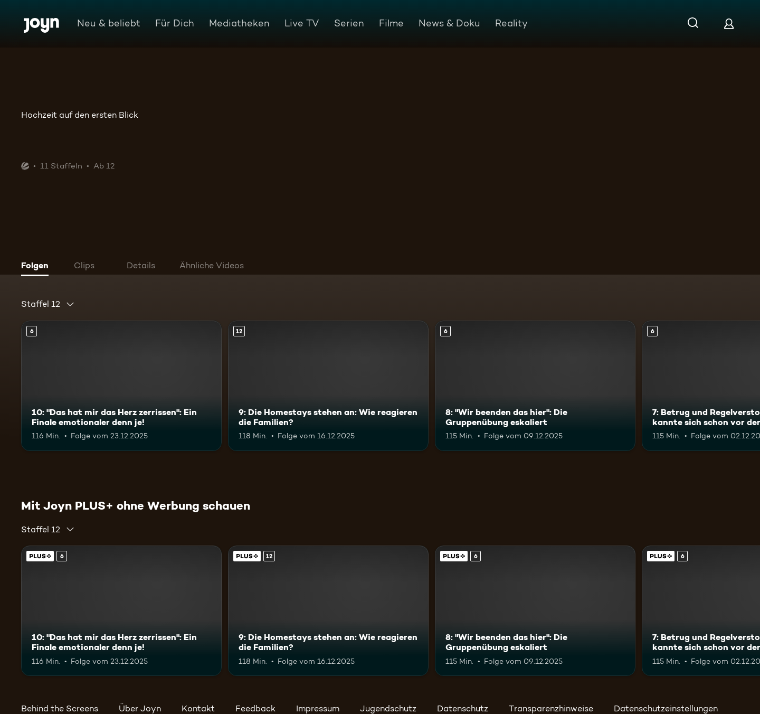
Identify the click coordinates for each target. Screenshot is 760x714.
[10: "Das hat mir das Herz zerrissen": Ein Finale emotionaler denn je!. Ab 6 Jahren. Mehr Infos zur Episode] (121, 386)
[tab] (37, 266)
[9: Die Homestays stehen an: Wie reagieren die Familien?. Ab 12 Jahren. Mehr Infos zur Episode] (328, 386)
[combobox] (48, 304)
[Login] (729, 23)
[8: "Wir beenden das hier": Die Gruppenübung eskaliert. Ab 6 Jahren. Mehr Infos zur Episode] (535, 386)
